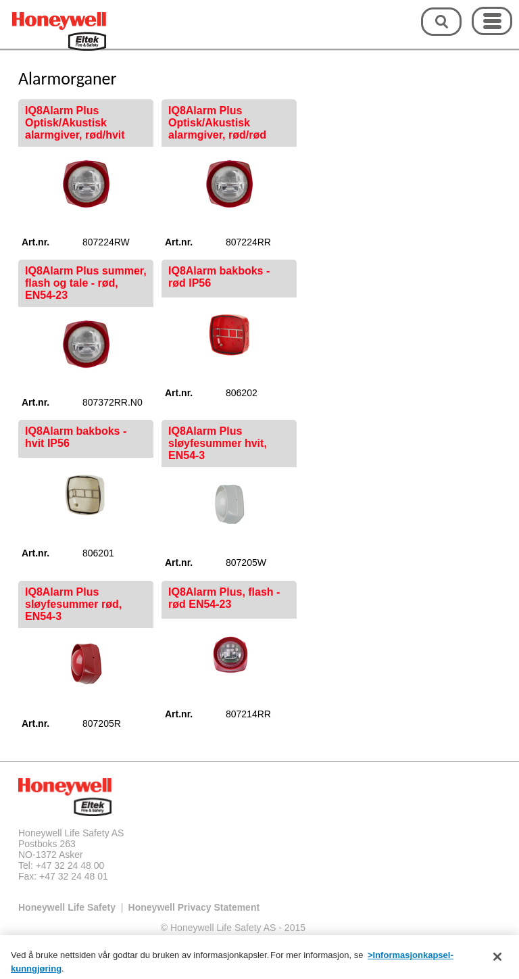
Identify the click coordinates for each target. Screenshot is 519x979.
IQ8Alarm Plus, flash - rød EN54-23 (224, 598)
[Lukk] (497, 961)
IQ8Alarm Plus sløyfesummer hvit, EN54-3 (217, 443)
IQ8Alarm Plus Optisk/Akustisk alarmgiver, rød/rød (217, 123)
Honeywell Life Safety (67, 907)
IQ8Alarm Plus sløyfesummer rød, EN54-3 (73, 604)
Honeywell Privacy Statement (194, 907)
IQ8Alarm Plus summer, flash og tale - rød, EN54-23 (86, 283)
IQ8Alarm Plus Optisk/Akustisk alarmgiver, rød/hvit (75, 123)
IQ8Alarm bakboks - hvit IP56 (75, 437)
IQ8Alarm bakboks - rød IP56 (219, 277)
